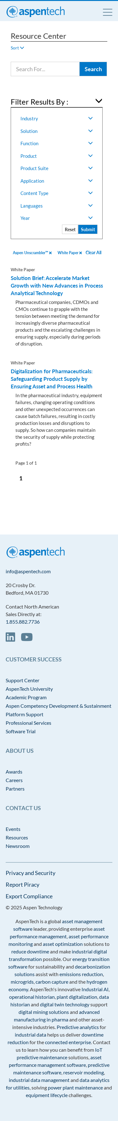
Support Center (22, 680)
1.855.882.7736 (23, 622)
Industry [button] (56, 118)
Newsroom (18, 846)
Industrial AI (95, 989)
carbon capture (52, 982)
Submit (88, 229)
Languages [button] (56, 206)
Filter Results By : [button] (39, 101)
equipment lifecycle (47, 1095)
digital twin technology (64, 1004)
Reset (70, 229)
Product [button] (56, 156)
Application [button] (56, 181)
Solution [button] (56, 131)
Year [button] (56, 218)
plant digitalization (77, 997)
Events (13, 829)
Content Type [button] (56, 193)
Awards (14, 772)
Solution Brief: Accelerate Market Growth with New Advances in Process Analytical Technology (57, 285)
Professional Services (28, 723)
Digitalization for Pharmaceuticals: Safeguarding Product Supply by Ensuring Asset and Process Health (52, 379)
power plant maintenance (75, 1087)
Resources (17, 837)
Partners (15, 789)
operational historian (32, 997)
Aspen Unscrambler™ (32, 252)
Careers (14, 780)
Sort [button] (17, 47)
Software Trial (21, 731)
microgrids (22, 982)
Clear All (93, 252)
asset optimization (63, 944)
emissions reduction (81, 974)
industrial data (30, 1035)
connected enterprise (68, 1042)
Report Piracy (22, 884)
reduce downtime (30, 951)
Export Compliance (29, 896)
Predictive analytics (78, 1027)
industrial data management (39, 1080)
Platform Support (24, 714)
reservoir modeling (83, 1072)
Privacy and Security (30, 872)
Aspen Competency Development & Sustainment (58, 706)
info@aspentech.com (28, 571)
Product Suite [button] (56, 168)
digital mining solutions (44, 1012)
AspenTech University (29, 689)
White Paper (70, 252)
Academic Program (26, 697)
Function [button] (56, 143)
